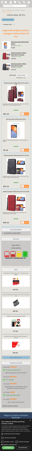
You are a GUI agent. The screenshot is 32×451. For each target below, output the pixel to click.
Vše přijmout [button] (8, 447)
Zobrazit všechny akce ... (16, 357)
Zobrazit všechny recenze (10, 406)
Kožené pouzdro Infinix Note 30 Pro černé (16, 155)
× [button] (30, 420)
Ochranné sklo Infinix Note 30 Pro (16, 119)
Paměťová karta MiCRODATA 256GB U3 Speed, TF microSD (16, 337)
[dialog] (16, 435)
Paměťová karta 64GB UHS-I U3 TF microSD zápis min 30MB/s (16, 273)
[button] (16, 444)
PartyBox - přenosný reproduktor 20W (16, 316)
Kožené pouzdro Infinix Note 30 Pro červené (16, 191)
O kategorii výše (7, 24)
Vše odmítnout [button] (23, 447)
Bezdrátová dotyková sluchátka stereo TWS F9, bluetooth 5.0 (16, 295)
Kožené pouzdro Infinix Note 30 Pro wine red (16, 83)
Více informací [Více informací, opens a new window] (26, 431)
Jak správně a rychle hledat (12, 233)
